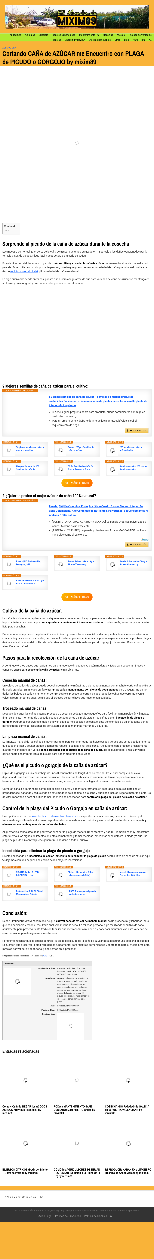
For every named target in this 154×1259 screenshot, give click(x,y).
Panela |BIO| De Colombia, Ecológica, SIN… (28, 563)
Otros (117, 39)
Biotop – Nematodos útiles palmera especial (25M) (80, 873)
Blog (126, 39)
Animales (30, 34)
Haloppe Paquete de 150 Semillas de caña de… (27, 468)
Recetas (56, 39)
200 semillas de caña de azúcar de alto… (131, 448)
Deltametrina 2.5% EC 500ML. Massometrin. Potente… (30, 892)
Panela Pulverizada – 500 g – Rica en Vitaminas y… (133, 563)
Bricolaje (43, 34)
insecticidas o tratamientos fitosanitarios (56, 816)
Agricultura (15, 34)
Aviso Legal (45, 1216)
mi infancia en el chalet (24, 271)
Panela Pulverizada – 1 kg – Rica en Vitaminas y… (81, 563)
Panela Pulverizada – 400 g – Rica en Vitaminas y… (30, 582)
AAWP (45, 956)
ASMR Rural (139, 39)
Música (121, 34)
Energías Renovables (100, 39)
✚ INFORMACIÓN (138, 430)
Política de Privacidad (68, 1216)
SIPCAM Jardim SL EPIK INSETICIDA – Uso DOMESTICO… (27, 874)
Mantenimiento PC (89, 34)
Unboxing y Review (75, 39)
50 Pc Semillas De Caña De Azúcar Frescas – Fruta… (80, 468)
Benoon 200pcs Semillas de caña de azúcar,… (81, 448)
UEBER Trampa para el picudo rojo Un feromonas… (82, 892)
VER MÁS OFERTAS (77, 483)
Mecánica (108, 34)
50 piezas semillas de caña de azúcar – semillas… (30, 448)
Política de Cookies (95, 1216)
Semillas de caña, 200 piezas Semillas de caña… (133, 468)
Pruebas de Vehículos (140, 34)
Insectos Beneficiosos (63, 34)
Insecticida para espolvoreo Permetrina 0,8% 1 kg (132, 873)
